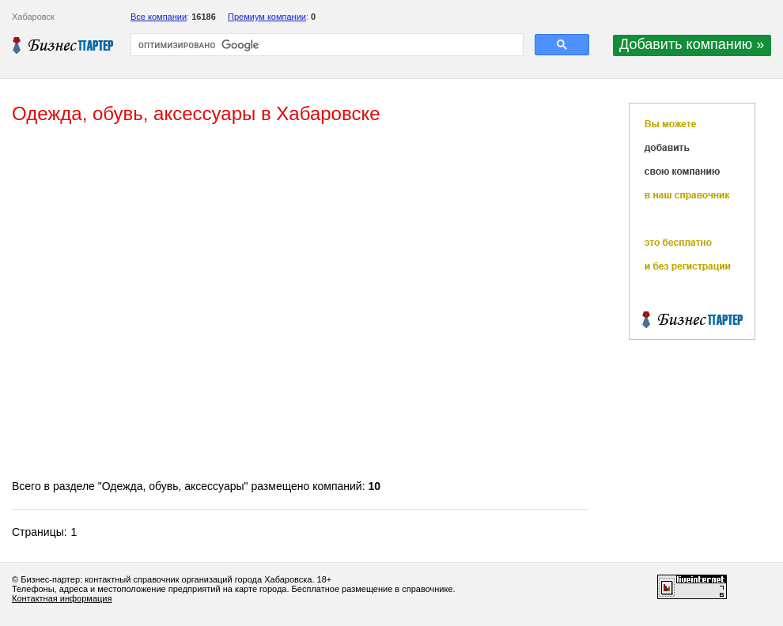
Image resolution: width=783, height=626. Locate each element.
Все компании (158, 16)
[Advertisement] (162, 303)
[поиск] (325, 45)
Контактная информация (62, 598)
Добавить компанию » (691, 44)
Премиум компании (267, 16)
